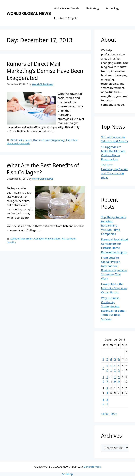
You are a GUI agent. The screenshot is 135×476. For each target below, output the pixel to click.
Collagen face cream (21, 238)
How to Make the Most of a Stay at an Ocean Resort (114, 288)
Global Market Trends (66, 8)
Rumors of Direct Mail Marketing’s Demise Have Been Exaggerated (45, 70)
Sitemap (67, 474)
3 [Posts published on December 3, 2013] (107, 359)
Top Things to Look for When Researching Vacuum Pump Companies (113, 225)
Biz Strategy (92, 8)
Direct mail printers (21, 140)
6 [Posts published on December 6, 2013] (119, 359)
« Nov (104, 413)
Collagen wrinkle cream (47, 238)
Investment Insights (65, 18)
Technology (112, 8)
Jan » (114, 413)
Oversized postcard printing (48, 140)
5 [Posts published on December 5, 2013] (115, 359)
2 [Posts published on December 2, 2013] (103, 359)
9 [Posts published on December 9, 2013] (103, 368)
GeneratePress (92, 466)
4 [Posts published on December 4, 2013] (111, 359)
